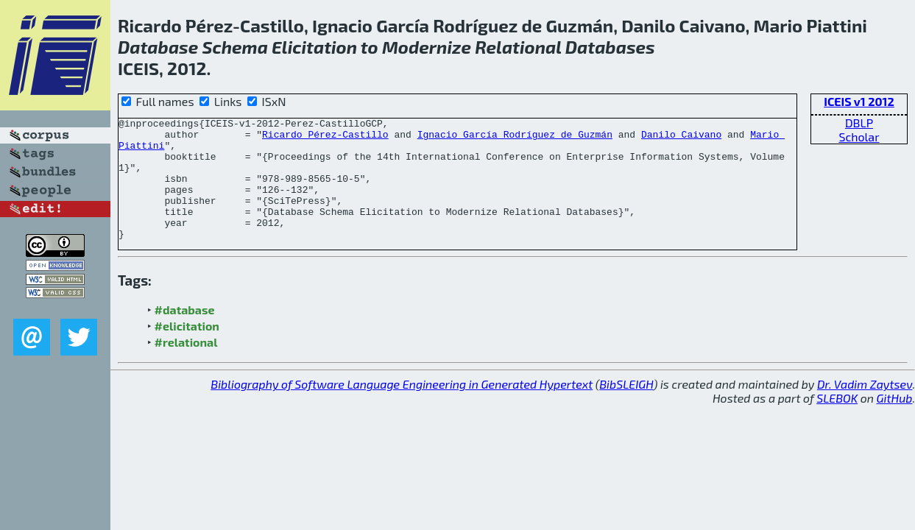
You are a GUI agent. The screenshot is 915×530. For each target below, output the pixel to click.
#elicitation (187, 350)
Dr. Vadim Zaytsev (864, 408)
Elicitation (314, 46)
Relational (518, 46)
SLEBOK (837, 422)
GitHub (895, 422)
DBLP (859, 123)
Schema (234, 46)
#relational (186, 366)
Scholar (858, 137)
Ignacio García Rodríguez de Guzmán (514, 138)
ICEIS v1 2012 (859, 101)
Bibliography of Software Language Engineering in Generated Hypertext (402, 408)
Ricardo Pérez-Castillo (325, 138)
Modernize (426, 46)
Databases (610, 46)
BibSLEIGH (626, 408)
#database (185, 334)
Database (158, 46)
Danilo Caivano (681, 138)
